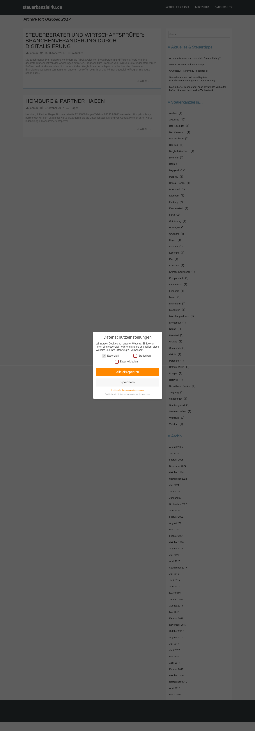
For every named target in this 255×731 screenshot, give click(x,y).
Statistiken (141, 356)
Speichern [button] (127, 382)
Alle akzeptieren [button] (127, 372)
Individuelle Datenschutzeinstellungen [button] (128, 390)
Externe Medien (126, 362)
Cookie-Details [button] (111, 394)
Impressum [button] (145, 394)
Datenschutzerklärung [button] (129, 394)
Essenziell (110, 356)
